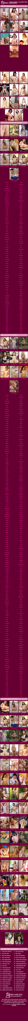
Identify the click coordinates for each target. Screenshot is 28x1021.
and (7, 186)
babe (21, 188)
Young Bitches (6, 969)
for (21, 217)
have (7, 241)
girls (21, 229)
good (7, 233)
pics (7, 279)
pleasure (21, 281)
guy (21, 235)
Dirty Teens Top (7, 967)
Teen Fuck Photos (20, 955)
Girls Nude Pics (20, 967)
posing (21, 283)
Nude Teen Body (7, 973)
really (7, 287)
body (21, 198)
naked (7, 267)
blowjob (7, 198)
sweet (20, 305)
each (7, 215)
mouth (21, 265)
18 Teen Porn (19, 981)
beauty (21, 190)
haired (7, 237)
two (7, 324)
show (21, 293)
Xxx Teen (18, 969)
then (7, 316)
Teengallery (5, 985)
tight (7, 320)
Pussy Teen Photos (20, 957)
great (7, 235)
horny (6, 247)
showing (7, 295)
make (7, 263)
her (7, 243)
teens (21, 309)
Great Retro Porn (7, 971)
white (7, 330)
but (21, 202)
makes (21, 263)
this (21, 318)
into (21, 251)
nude (7, 271)
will (21, 330)
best (7, 194)
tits (7, 322)
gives (7, 231)
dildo (7, 213)
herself (21, 243)
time (21, 320)
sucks (7, 305)
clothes (21, 206)
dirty (21, 213)
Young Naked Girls (21, 973)
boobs (7, 200)
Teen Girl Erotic (6, 983)
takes (7, 307)
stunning (7, 303)
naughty (21, 267)
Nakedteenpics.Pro (21, 965)
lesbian (21, 255)
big (21, 194)
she (7, 293)
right (21, 289)
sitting (7, 297)
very (21, 324)
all (7, 184)
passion (21, 275)
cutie (7, 211)
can (21, 204)
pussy (21, 285)
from (21, 219)
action (7, 182)
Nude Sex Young (20, 983)
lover (7, 261)
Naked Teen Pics (20, 985)
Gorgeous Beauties (21, 975)
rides (7, 289)
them (21, 313)
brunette (7, 202)
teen (7, 309)
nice (7, 269)
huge (7, 249)
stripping (7, 301)
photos (21, 277)
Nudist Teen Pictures (21, 959)
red (21, 287)
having (21, 241)
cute (21, 209)
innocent (21, 249)
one (7, 273)
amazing (21, 184)
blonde (21, 196)
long (21, 257)
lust (21, 261)
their (7, 313)
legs (7, 255)
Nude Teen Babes (7, 979)
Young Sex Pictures (8, 975)
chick (7, 206)
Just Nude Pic (19, 971)
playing (7, 281)
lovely (21, 259)
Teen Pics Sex (6, 963)
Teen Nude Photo (6, 959)
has (21, 239)
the (21, 311)
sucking (21, 303)
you (21, 332)
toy (21, 322)
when (7, 328)
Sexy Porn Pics (20, 990)
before (21, 192)
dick (21, 211)
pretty (6, 285)
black (7, 196)
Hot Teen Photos (7, 961)
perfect (7, 277)
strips (21, 301)
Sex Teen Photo (20, 951)
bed (7, 192)
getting (21, 227)
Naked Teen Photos (7, 990)
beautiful (7, 190)
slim (21, 297)
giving (21, 231)
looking (7, 259)
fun (7, 225)
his (21, 245)
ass (21, 186)
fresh (7, 219)
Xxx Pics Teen (5, 953)
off (21, 271)
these (21, 316)
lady (21, 253)
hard (21, 237)
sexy (21, 291)
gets (7, 227)
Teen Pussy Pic (6, 981)
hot (21, 247)
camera (7, 204)
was (7, 326)
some (7, 299)
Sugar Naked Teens (7, 987)
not (21, 269)
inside (7, 251)
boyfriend (21, 200)
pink (21, 279)
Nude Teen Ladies (7, 977)
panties (7, 275)
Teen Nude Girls (20, 979)
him (7, 245)
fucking (21, 223)
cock (7, 209)
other (21, 273)
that (7, 311)
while (21, 328)
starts (21, 299)
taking (21, 307)
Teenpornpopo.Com (21, 963)
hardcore (7, 239)
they (7, 318)
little (7, 257)
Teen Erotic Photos (7, 951)
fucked (7, 223)
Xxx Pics (5, 965)
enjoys (21, 215)
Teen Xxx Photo (6, 957)
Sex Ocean (18, 953)
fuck (21, 221)
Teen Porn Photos (20, 961)
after (21, 182)
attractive (7, 188)
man (7, 265)
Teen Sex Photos (6, 955)
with (7, 332)
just (7, 253)
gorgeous (21, 233)
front (7, 221)
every (7, 217)
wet (21, 326)
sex (7, 291)
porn (7, 283)
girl (7, 229)
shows (21, 295)
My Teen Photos (20, 987)
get (21, 225)
